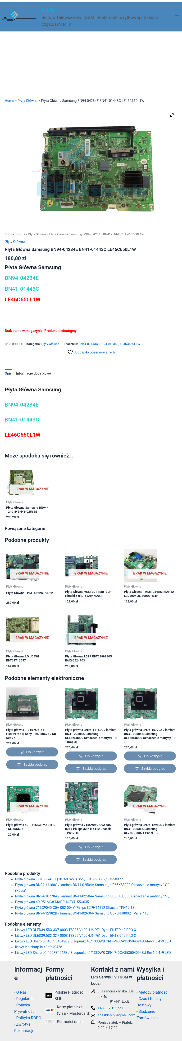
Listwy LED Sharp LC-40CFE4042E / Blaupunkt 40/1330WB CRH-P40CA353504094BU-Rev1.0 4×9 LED (93, 941)
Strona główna (15, 234)
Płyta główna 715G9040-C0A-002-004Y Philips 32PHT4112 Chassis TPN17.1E (74, 907)
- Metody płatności (152, 992)
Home (9, 101)
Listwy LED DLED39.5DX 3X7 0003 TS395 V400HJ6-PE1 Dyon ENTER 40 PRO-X (75, 930)
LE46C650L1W (130, 344)
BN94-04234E (108, 344)
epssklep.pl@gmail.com (117, 1015)
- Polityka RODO (27, 1018)
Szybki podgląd (35, 764)
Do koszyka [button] (35, 752)
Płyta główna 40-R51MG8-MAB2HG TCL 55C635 (52, 902)
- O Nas (20, 992)
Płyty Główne (27, 101)
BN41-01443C (88, 344)
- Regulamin (24, 998)
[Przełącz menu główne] (177, 17)
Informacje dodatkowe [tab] (33, 373)
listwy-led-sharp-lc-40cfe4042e (38, 947)
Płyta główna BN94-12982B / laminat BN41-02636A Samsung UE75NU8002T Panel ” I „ (81, 913)
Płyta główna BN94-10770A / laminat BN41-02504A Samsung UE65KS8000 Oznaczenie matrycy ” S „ (92, 896)
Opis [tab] (8, 373)
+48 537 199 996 (111, 1008)
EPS (48, 10)
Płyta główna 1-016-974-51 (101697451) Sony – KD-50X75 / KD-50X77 (69, 879)
